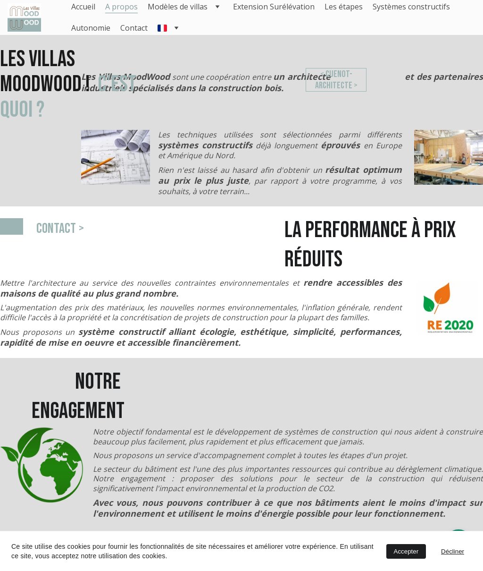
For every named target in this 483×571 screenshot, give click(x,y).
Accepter (406, 551)
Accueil (83, 6)
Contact (134, 28)
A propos (121, 6)
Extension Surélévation (274, 6)
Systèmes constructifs (411, 6)
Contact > (60, 228)
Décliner (452, 551)
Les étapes (344, 6)
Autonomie (90, 28)
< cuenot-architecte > (336, 80)
